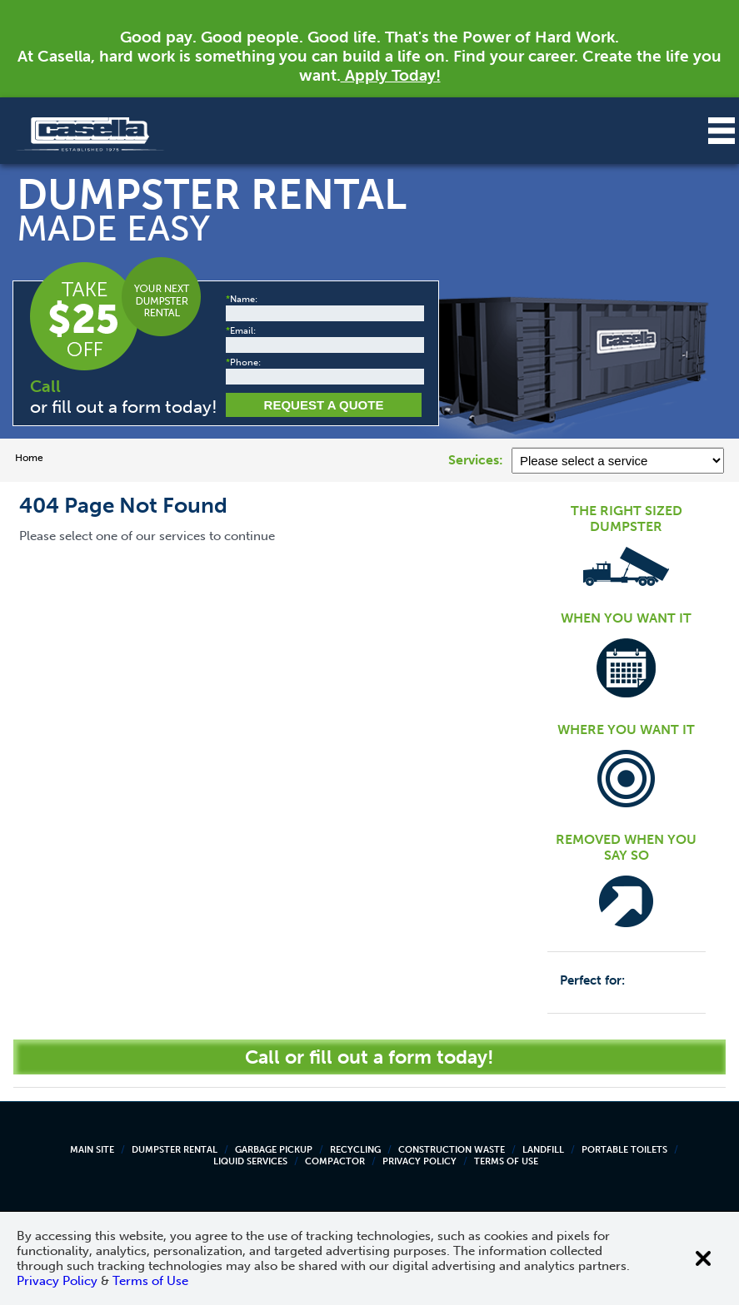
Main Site (92, 1149)
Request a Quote (324, 405)
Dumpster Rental (174, 1149)
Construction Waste (451, 1149)
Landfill (543, 1149)
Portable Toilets (624, 1149)
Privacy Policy (419, 1161)
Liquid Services (250, 1161)
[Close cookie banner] (703, 1258)
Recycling (355, 1149)
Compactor (335, 1161)
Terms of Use (506, 1161)
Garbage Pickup (273, 1149)
